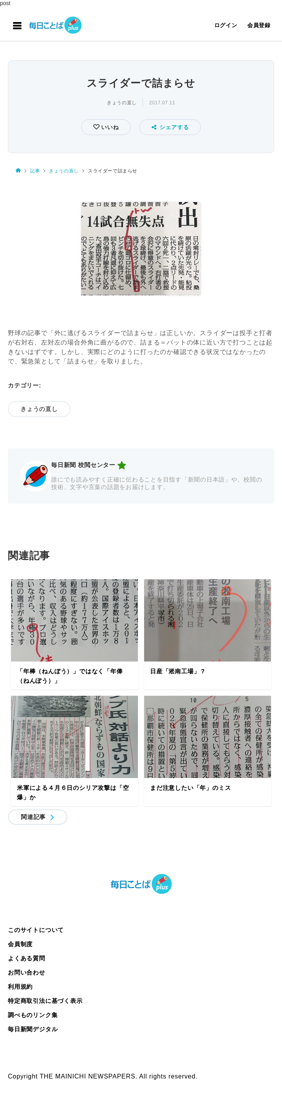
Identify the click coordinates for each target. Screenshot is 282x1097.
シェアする (170, 127)
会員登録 (259, 25)
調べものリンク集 (33, 1015)
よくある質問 (26, 958)
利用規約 (20, 986)
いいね (109, 127)
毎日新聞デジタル (33, 1029)
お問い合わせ (26, 972)
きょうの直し (122, 103)
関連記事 (33, 816)
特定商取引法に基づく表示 (45, 1000)
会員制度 (20, 944)
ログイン (225, 25)
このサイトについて (36, 930)
